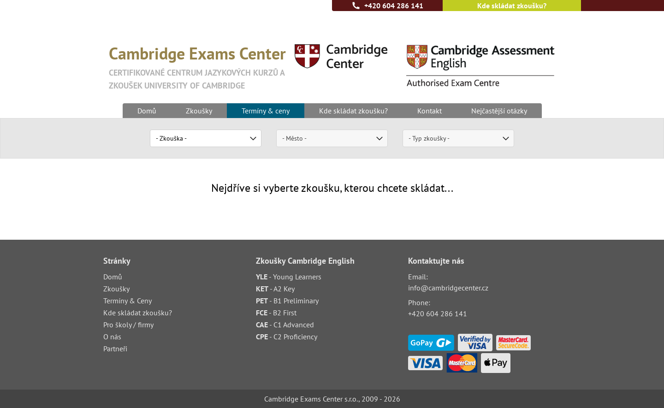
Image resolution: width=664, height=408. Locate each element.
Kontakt (429, 110)
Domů (146, 110)
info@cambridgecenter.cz (448, 287)
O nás (112, 336)
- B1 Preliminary (287, 300)
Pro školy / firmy (128, 324)
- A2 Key (275, 288)
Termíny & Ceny (127, 300)
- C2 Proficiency (286, 336)
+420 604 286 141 (393, 5)
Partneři (115, 348)
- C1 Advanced (285, 324)
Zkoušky (199, 110)
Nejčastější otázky (499, 110)
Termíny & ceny (266, 110)
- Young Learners (288, 276)
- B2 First (276, 312)
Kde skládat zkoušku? (511, 5)
